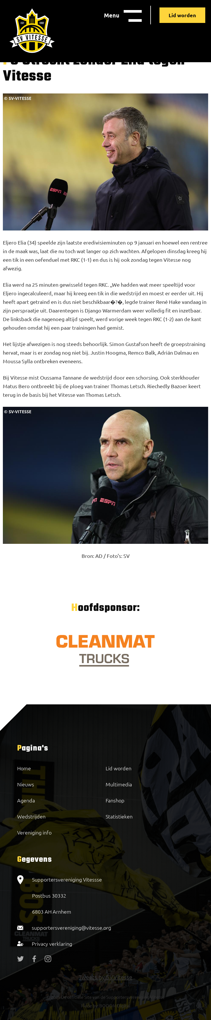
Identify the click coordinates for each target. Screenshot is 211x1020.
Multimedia (119, 784)
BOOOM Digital (114, 1005)
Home (24, 768)
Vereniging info (34, 832)
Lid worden (182, 15)
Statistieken (119, 816)
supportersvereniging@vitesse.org (71, 927)
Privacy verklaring (52, 943)
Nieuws (25, 784)
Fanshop (115, 800)
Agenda (26, 800)
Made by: (89, 1005)
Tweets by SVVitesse (105, 976)
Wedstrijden (31, 816)
